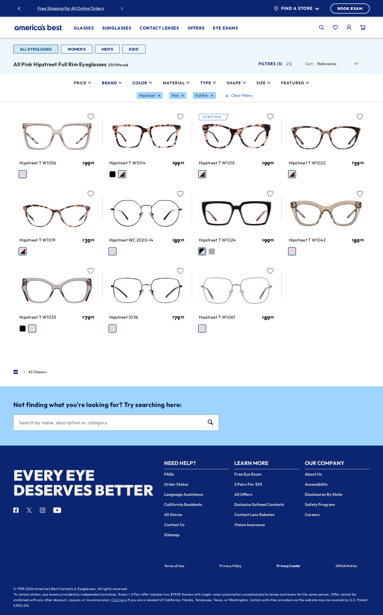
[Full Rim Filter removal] (204, 95)
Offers (196, 28)
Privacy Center (289, 566)
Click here (119, 600)
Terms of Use (174, 566)
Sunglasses (116, 28)
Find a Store (296, 8)
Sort (309, 63)
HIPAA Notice (346, 566)
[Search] (111, 422)
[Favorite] (91, 113)
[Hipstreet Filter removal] (150, 95)
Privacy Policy (230, 566)
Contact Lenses (159, 28)
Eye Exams (225, 28)
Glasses (84, 28)
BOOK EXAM (350, 8)
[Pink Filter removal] (177, 95)
